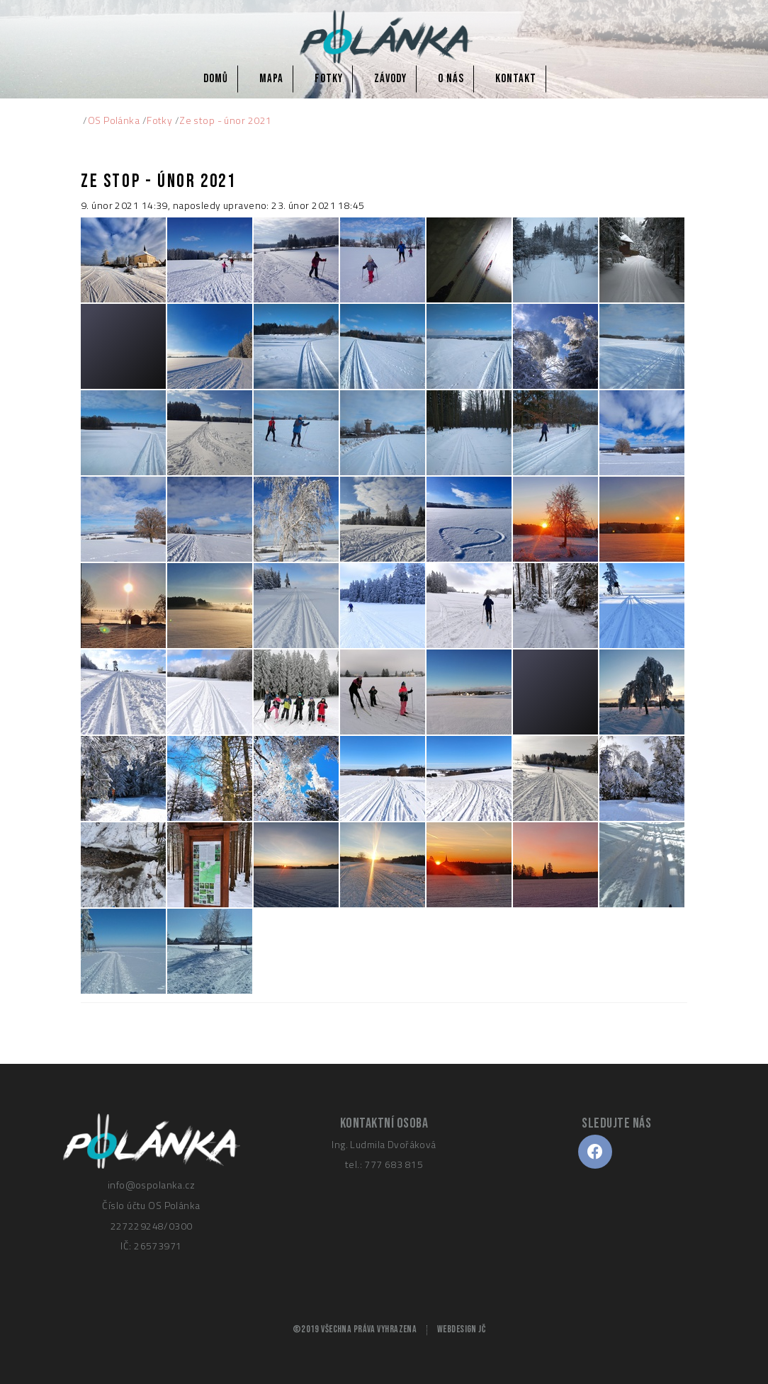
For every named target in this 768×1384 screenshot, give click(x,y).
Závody (390, 79)
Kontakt (515, 79)
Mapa (271, 79)
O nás (451, 79)
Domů (215, 79)
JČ (481, 1329)
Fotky (329, 79)
